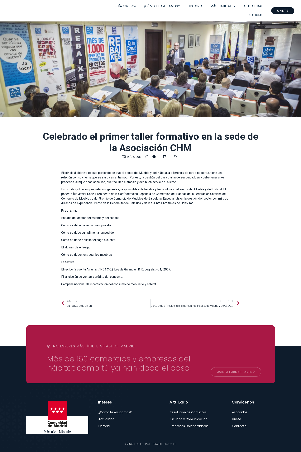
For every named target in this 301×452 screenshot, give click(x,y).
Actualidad (253, 6)
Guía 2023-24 (125, 6)
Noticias (256, 15)
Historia (195, 6)
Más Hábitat (223, 6)
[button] (154, 156)
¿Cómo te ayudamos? (162, 6)
